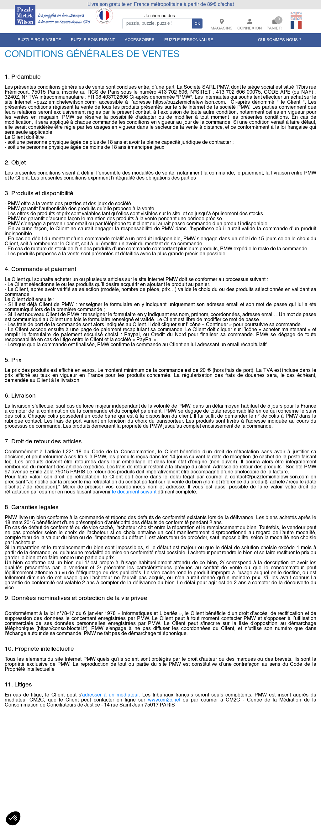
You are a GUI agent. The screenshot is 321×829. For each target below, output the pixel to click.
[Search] (157, 23)
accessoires (140, 40)
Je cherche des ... (162, 16)
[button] (13, 818)
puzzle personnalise (188, 40)
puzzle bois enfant (93, 40)
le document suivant (134, 492)
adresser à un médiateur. (111, 695)
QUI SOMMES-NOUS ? (279, 40)
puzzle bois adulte (39, 40)
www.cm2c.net (164, 700)
